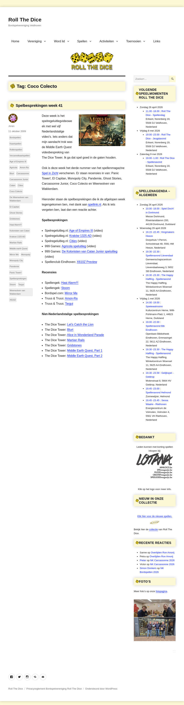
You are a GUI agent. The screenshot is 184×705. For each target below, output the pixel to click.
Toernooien (133, 41)
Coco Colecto (16, 191)
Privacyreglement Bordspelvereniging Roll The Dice (54, 688)
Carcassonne (23, 173)
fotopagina (161, 591)
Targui (69, 303)
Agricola (13, 167)
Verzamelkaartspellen (20, 155)
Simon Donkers (148, 568)
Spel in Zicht (50, 173)
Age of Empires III (81, 230)
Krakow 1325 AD (17, 236)
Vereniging (35, 41)
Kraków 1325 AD (80, 235)
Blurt (70, 329)
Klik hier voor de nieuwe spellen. (154, 516)
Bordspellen (15, 137)
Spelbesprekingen (18, 278)
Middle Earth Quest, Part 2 (84, 355)
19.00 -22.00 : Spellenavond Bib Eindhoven (155, 326)
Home (15, 41)
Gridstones (74, 345)
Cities (73, 241)
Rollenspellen (16, 149)
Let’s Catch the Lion (80, 324)
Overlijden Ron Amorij (162, 552)
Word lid (59, 41)
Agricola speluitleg (74, 246)
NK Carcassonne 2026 (162, 560)
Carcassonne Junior (19, 179)
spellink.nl (94, 204)
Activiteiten (106, 41)
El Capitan (14, 207)
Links (156, 41)
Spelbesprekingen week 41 (39, 105)
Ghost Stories (16, 213)
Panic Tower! (16, 272)
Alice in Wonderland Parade (85, 334)
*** (174, 650)
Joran (11, 126)
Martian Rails (76, 340)
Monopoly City (16, 260)
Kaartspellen (15, 144)
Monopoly (25, 254)
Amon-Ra (71, 298)
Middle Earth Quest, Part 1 (84, 350)
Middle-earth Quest (18, 248)
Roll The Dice (24, 20)
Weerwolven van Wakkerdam (17, 292)
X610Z (13, 300)
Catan (12, 185)
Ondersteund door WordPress (101, 688)
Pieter (143, 560)
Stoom (65, 288)
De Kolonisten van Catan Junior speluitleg (89, 251)
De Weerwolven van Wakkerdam (19, 199)
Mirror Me (71, 293)
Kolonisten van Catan (19, 231)
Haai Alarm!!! (69, 282)
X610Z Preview (87, 261)
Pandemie (14, 266)
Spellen (82, 41)
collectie (153, 529)
